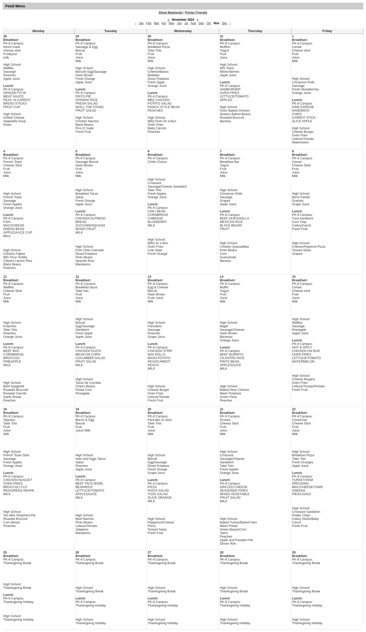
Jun (179, 23)
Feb (148, 23)
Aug (193, 23)
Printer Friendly (196, 12)
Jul (186, 23)
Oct (208, 23)
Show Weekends (170, 12)
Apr (164, 23)
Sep (201, 23)
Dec (224, 23)
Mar (156, 23)
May (171, 23)
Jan (141, 23)
